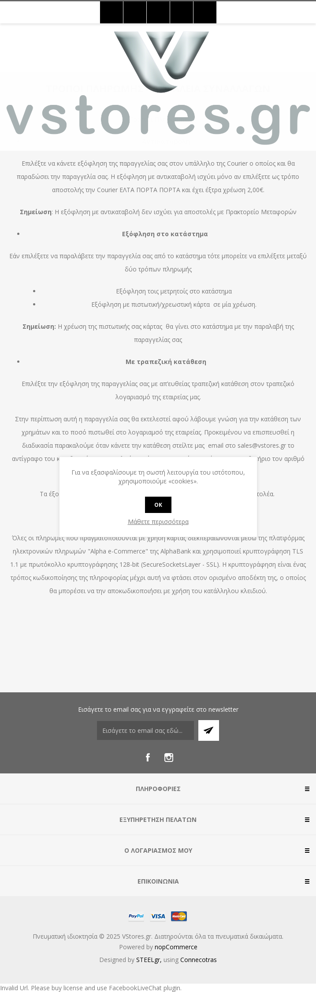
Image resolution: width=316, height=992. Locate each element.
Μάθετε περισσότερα (158, 521)
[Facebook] (148, 758)
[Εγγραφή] (145, 730)
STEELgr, (150, 959)
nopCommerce (176, 947)
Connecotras (198, 959)
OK (158, 505)
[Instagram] (169, 758)
